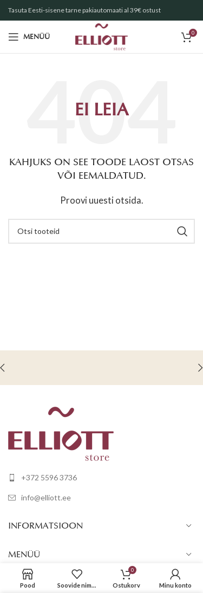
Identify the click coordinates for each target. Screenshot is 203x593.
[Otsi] (101, 231)
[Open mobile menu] (29, 37)
